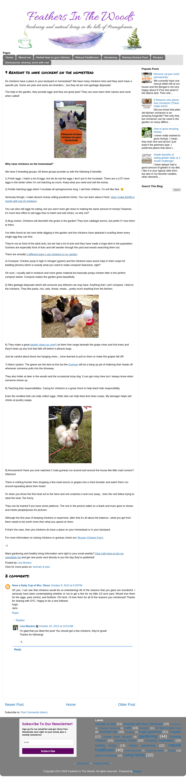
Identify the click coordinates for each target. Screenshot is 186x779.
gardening (148, 736)
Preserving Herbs (155, 750)
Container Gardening (109, 728)
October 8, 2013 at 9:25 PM (66, 585)
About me (24, 57)
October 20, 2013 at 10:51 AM (56, 626)
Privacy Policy (101, 763)
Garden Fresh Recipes (117, 736)
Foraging (129, 732)
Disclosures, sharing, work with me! (27, 62)
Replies (20, 620)
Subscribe (48, 751)
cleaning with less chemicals (142, 724)
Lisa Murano (27, 626)
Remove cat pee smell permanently (166, 76)
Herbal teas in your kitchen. (53, 57)
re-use (171, 750)
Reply (15, 612)
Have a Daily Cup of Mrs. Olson (31, 585)
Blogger (137, 771)
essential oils (108, 732)
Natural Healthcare (87, 57)
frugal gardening (150, 732)
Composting (175, 724)
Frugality (175, 732)
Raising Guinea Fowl (135, 57)
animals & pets (41, 566)
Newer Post (14, 705)
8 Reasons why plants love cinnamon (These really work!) (166, 103)
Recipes (158, 57)
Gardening (110, 57)
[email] (48, 742)
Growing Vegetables (159, 740)
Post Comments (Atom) (34, 712)
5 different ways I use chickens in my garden (51, 254)
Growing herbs (125, 740)
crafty (128, 728)
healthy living (105, 745)
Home (9, 57)
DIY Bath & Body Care (168, 728)
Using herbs (134, 755)
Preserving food (132, 750)
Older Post (126, 705)
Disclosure (83, 763)
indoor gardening (142, 745)
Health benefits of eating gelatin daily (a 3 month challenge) (167, 157)
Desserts (144, 728)
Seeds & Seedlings (106, 755)
